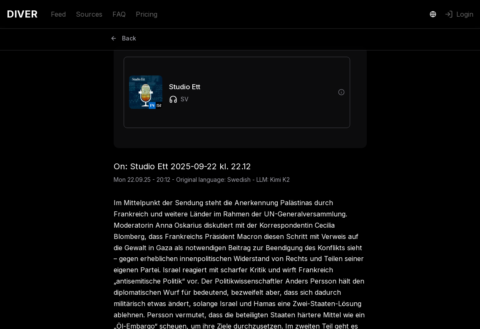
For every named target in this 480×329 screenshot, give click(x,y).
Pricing (146, 14)
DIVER (22, 14)
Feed (58, 14)
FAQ (119, 14)
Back (123, 38)
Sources (89, 14)
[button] (230, 92)
